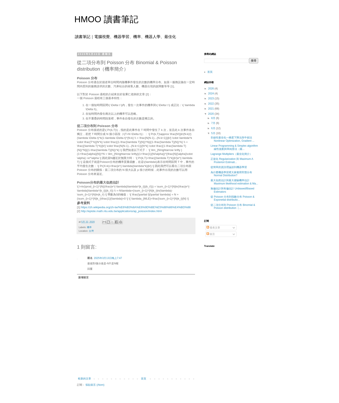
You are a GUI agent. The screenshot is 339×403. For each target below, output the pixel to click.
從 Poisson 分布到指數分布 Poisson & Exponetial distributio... (232, 198)
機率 (89, 227)
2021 (211, 108)
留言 (210, 234)
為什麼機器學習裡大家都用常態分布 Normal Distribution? (231, 174)
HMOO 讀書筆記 (106, 19)
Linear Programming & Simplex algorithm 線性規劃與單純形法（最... (234, 147)
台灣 (91, 231)
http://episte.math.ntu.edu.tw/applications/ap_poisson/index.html (121, 211)
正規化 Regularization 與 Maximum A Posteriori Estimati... (232, 160)
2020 (211, 113)
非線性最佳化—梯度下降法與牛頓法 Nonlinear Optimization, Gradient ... (232, 139)
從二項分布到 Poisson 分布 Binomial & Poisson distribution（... (233, 206)
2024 (211, 93)
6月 (213, 128)
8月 (213, 118)
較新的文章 (84, 378)
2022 (211, 103)
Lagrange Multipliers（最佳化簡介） (231, 153)
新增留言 (83, 277)
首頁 (143, 378)
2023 (211, 98)
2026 (211, 88)
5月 (213, 133)
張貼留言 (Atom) (94, 384)
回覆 (90, 268)
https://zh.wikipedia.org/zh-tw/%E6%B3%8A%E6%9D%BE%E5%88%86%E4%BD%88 (135, 207)
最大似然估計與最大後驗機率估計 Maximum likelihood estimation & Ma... (234, 182)
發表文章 (213, 227)
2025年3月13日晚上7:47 (108, 258)
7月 (213, 123)
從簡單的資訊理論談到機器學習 (229, 167)
